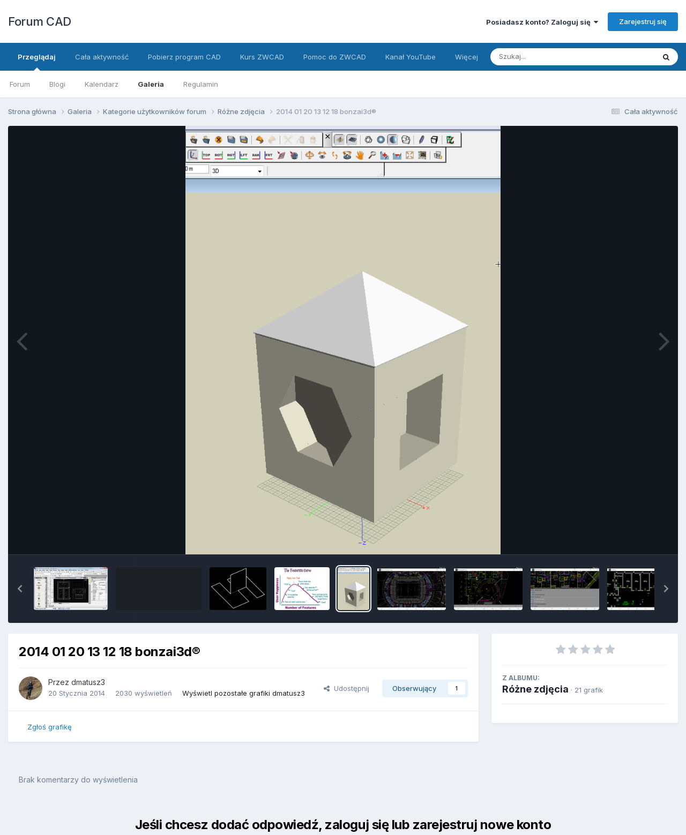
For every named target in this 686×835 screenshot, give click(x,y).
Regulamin (200, 84)
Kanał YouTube (410, 56)
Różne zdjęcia (535, 689)
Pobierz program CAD (184, 56)
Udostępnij (346, 688)
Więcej (466, 56)
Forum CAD (39, 21)
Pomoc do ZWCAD (334, 56)
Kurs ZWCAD (262, 56)
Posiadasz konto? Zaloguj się (542, 22)
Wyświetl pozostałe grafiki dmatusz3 (243, 693)
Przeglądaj (37, 61)
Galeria (151, 84)
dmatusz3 (88, 682)
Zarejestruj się (643, 21)
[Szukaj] (546, 56)
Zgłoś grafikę (49, 727)
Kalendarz (101, 84)
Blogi (57, 84)
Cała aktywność (102, 56)
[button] (20, 588)
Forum (20, 84)
